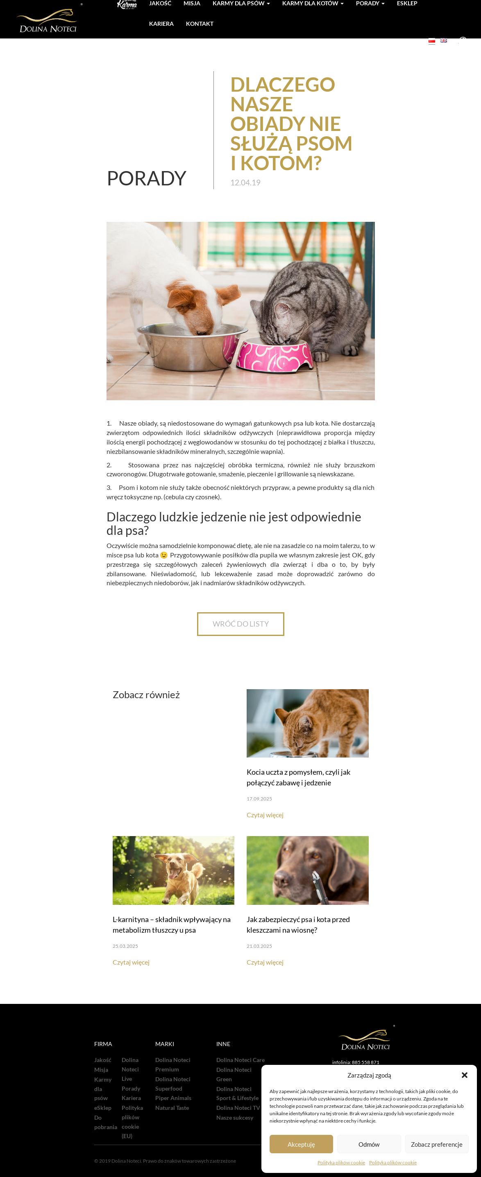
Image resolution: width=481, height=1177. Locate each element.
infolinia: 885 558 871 (355, 1062)
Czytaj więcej (265, 814)
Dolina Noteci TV (238, 1108)
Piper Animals (173, 1098)
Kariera (161, 23)
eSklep (102, 1108)
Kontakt (199, 23)
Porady (131, 1088)
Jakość (102, 1060)
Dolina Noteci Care (240, 1060)
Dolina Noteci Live (130, 1069)
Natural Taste (172, 1108)
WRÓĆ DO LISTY (241, 623)
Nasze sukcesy (234, 1117)
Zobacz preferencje (437, 1144)
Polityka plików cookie (341, 1162)
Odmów (368, 1144)
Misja (101, 1070)
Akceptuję (301, 1144)
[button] (465, 1075)
